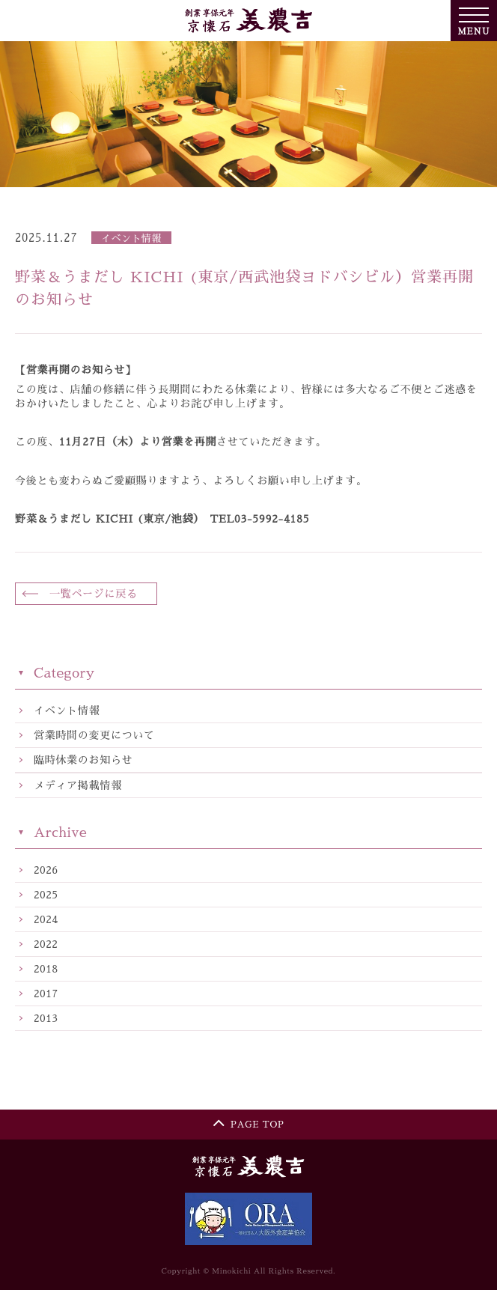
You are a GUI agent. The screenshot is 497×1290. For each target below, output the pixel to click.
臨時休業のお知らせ (83, 760)
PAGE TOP (248, 1122)
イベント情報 (67, 710)
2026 (46, 870)
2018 (46, 969)
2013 (46, 1018)
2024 (46, 920)
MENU (473, 21)
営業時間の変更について (94, 735)
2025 (46, 895)
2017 (46, 994)
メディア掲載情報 (78, 785)
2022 (46, 944)
